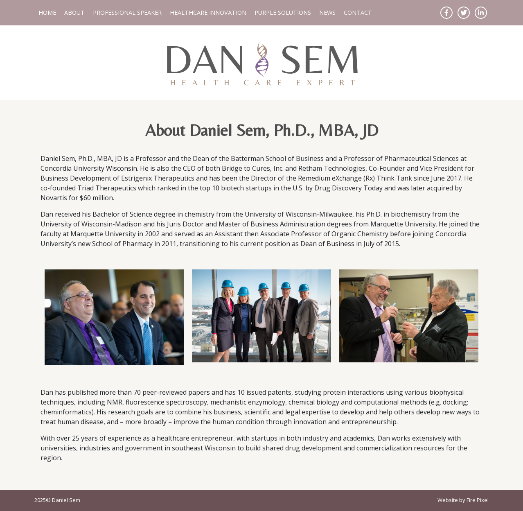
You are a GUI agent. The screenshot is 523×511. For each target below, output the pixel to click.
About (74, 12)
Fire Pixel (478, 500)
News (327, 12)
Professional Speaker (127, 12)
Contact (358, 12)
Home (47, 12)
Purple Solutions (283, 12)
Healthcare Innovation (208, 12)
